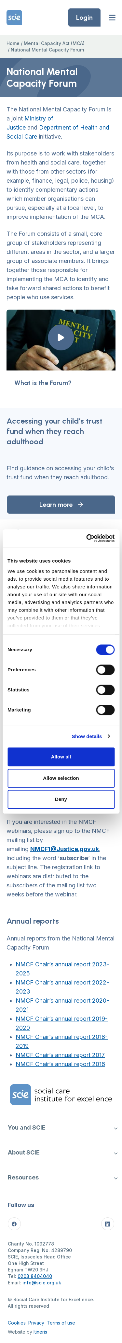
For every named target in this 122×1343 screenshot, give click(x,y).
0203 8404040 (35, 1276)
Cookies (17, 1323)
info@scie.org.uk (41, 1282)
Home (13, 43)
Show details (87, 736)
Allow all (61, 756)
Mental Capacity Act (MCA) (54, 43)
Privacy (36, 1323)
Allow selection (61, 778)
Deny (61, 799)
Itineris (40, 1332)
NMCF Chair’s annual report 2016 (60, 1064)
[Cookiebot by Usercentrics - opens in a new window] (87, 538)
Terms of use (61, 1323)
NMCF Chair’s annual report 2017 (60, 1055)
